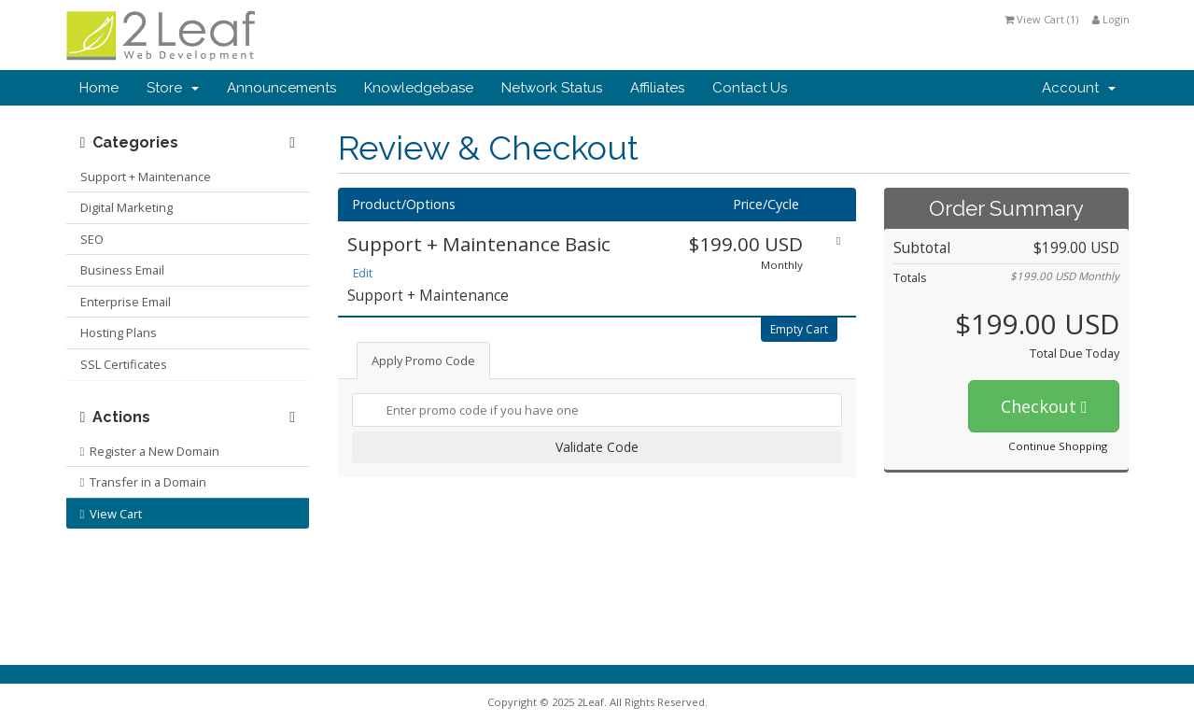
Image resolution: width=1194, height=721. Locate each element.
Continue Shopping (1057, 446)
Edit (362, 273)
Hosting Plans (118, 332)
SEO (92, 239)
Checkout (1044, 406)
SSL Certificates (123, 364)
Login (1111, 19)
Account (1079, 87)
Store (173, 87)
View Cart (111, 513)
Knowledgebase (418, 87)
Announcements (281, 87)
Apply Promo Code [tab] (423, 360)
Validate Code (597, 447)
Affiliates (657, 87)
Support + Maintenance (145, 176)
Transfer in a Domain (143, 482)
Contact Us (749, 87)
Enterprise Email (125, 301)
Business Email (122, 270)
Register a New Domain (150, 451)
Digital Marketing (126, 207)
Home (99, 87)
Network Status (551, 87)
